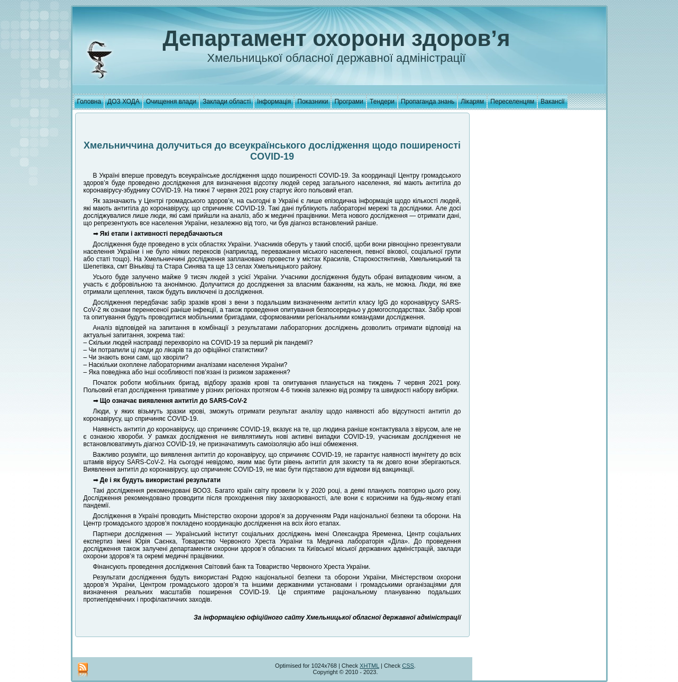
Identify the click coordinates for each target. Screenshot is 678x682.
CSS (408, 665)
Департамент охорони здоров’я (336, 38)
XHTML (369, 665)
